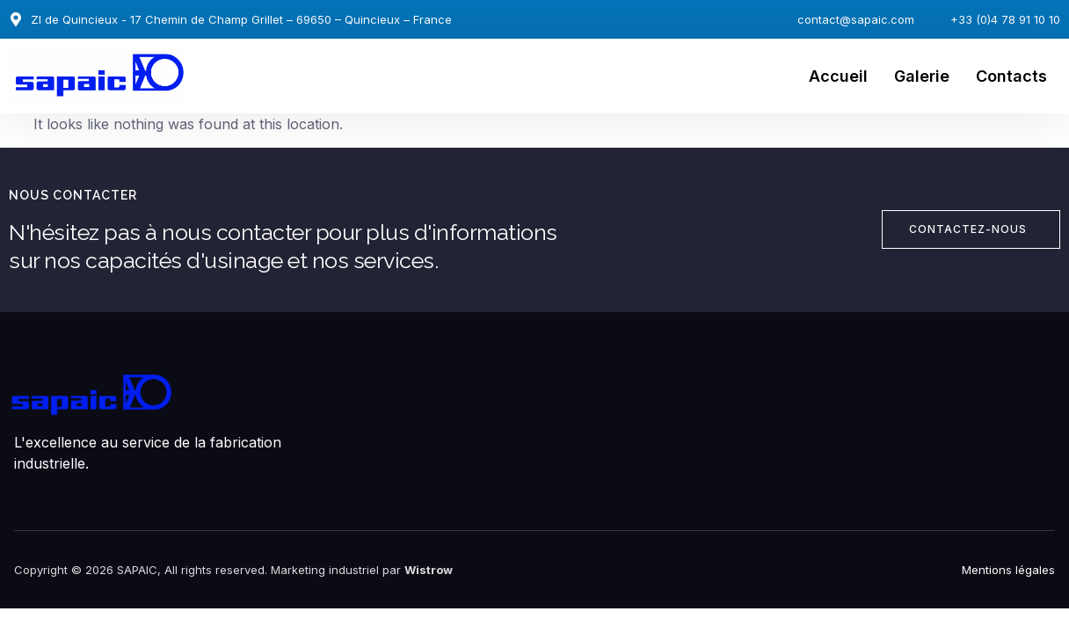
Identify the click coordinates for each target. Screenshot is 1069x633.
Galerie (921, 76)
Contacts (1011, 76)
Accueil (838, 76)
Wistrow (428, 570)
